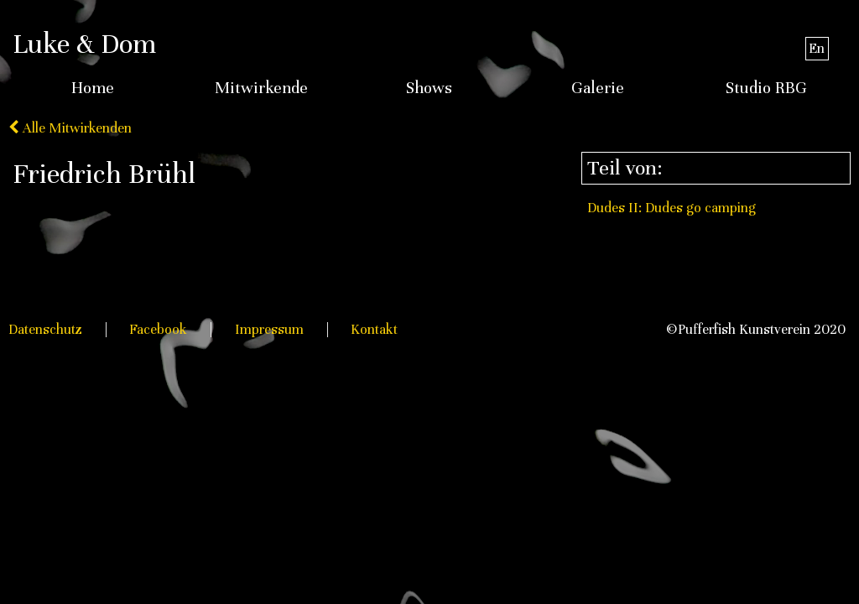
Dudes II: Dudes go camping (671, 207)
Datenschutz (45, 329)
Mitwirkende (261, 88)
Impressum (269, 329)
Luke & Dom (84, 43)
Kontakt (374, 329)
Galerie (597, 88)
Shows (429, 88)
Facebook (158, 329)
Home (92, 88)
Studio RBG (766, 88)
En (817, 48)
